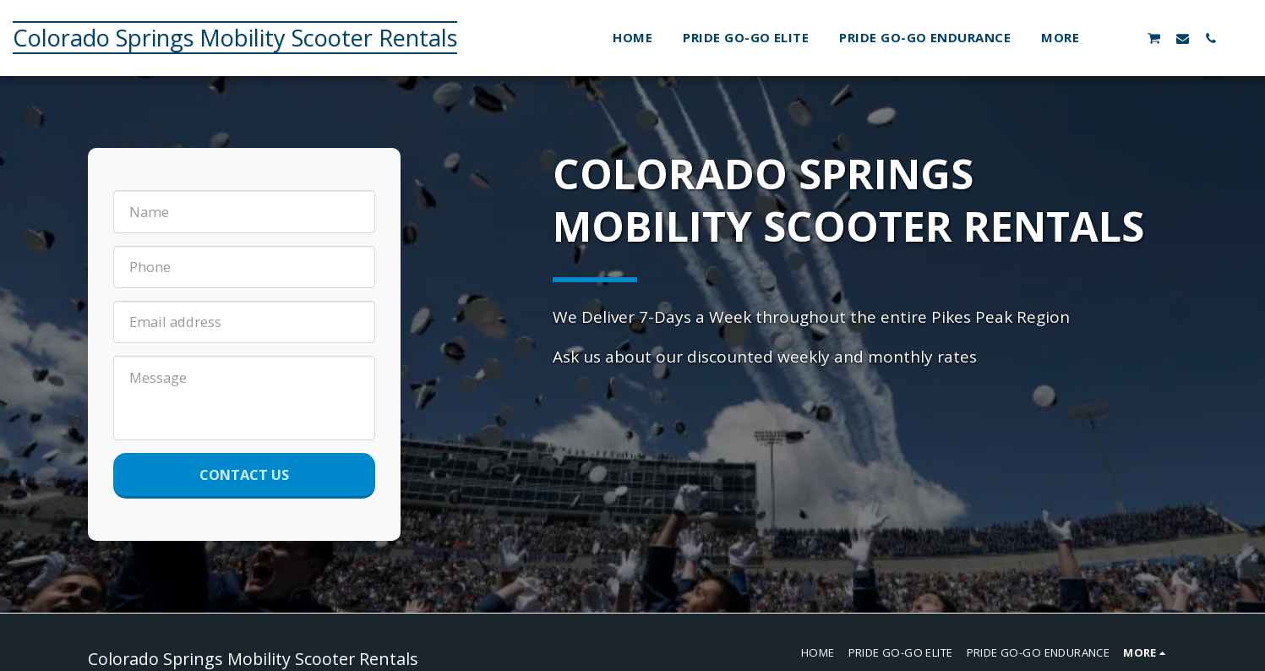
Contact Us (244, 474)
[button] (1126, 38)
